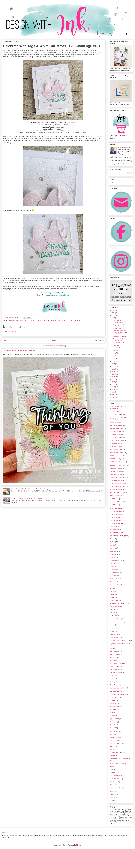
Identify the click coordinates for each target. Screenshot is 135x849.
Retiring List (113, 722)
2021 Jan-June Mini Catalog (118, 477)
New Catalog (113, 675)
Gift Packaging (114, 600)
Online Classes (114, 685)
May (114, 358)
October (115, 348)
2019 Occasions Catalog (117, 453)
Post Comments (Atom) (58, 346)
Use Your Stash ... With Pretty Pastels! (19, 351)
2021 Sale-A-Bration (116, 480)
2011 (113, 389)
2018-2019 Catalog (115, 446)
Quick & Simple (63, 320)
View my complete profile (117, 164)
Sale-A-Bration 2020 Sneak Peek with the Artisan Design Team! (32, 489)
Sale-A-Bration (114, 731)
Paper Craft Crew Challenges (118, 694)
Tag (111, 769)
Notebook (113, 679)
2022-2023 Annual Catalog (117, 492)
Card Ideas (38, 320)
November (116, 345)
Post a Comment (10, 331)
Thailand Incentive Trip (116, 779)
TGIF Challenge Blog (63, 280)
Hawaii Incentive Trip (116, 619)
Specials (112, 749)
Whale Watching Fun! (119, 336)
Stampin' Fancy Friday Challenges (120, 758)
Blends (112, 545)
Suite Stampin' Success (117, 763)
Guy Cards (113, 609)
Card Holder (113, 551)
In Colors (112, 631)
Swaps (112, 766)
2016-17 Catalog (115, 422)
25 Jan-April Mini (115, 517)
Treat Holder (113, 782)
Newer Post (7, 340)
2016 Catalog (114, 411)
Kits (111, 648)
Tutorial (112, 785)
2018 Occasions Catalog (117, 440)
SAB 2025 (113, 728)
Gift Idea (112, 597)
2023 (113, 318)
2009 (113, 394)
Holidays (54, 320)
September (116, 350)
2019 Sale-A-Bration (116, 456)
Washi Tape (113, 797)
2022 (113, 361)
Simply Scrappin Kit (115, 743)
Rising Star (113, 725)
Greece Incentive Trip (116, 606)
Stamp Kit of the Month (116, 752)
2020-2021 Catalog (115, 471)
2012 (113, 387)
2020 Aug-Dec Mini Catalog (118, 462)
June (115, 355)
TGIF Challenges (74, 320)
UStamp (112, 791)
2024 (113, 315)
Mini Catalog (113, 660)
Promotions (113, 712)
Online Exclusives (115, 691)
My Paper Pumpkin (115, 672)
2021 (113, 364)
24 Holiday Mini (114, 505)
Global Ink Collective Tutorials (118, 603)
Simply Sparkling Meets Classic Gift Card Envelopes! (120, 326)
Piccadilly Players (115, 706)
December (116, 320)
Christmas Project (115, 560)
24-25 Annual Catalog (116, 511)
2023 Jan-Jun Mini (115, 496)
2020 (113, 366)
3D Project (113, 526)
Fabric (112, 591)
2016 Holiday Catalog (116, 414)
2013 (113, 384)
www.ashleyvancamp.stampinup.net (57, 295)
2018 (113, 371)
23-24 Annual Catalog (26, 320)
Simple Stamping (115, 740)
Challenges (46, 320)
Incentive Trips (114, 634)
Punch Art (113, 715)
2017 (113, 374)
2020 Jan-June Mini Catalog (118, 465)
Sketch (112, 746)
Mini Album (113, 657)
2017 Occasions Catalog (117, 428)
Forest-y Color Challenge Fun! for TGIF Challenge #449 (120, 340)
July (114, 353)
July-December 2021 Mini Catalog (120, 640)
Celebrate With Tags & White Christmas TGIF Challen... (120, 332)
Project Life (113, 709)
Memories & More (115, 651)
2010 (113, 392)
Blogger (78, 845)
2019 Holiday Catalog (116, 449)
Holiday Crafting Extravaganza (119, 622)
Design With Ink (125, 147)
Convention (113, 576)
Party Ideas (113, 700)
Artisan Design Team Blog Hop (119, 535)
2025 (113, 313)
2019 (113, 369)
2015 (113, 379)
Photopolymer (114, 703)
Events (112, 588)
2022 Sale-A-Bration (116, 489)
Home (53, 340)
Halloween (113, 615)
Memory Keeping (115, 654)
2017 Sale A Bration (115, 431)
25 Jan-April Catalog (116, 514)
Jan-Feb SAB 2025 (115, 637)
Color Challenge (114, 572)
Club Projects (114, 569)
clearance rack (114, 566)
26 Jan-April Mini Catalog (117, 523)
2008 (113, 397)
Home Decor (113, 628)
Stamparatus (113, 755)
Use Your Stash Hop (116, 788)
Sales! (112, 734)
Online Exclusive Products (117, 688)
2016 (113, 376)
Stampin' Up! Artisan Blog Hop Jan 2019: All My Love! (28, 498)
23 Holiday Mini (13, 320)
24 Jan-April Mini (115, 508)
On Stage (112, 682)
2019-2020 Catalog (115, 459)
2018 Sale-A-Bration (116, 443)
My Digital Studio (115, 669)
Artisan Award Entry (115, 529)
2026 (113, 310)
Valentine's (113, 794)
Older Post (99, 340)
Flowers (112, 594)
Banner (112, 539)
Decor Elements (114, 579)
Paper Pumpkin (114, 697)
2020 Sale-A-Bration (116, 468)
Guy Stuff (112, 612)
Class (111, 563)
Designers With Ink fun (116, 585)
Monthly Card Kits (115, 666)
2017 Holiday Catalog (116, 425)
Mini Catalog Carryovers (117, 663)
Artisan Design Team (116, 532)
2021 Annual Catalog (116, 474)
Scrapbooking (114, 737)
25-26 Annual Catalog (116, 520)
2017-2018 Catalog (115, 434)
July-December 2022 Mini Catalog (120, 643)
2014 (113, 382)
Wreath (112, 800)
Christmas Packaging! (119, 322)
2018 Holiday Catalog (116, 437)
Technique (113, 772)
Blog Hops (113, 548)
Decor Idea (113, 582)
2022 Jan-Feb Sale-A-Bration (118, 483)
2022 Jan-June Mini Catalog (118, 486)
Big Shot (112, 542)
